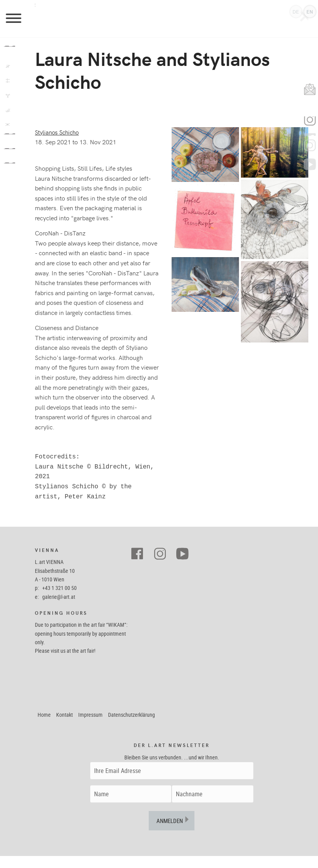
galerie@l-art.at (58, 608)
